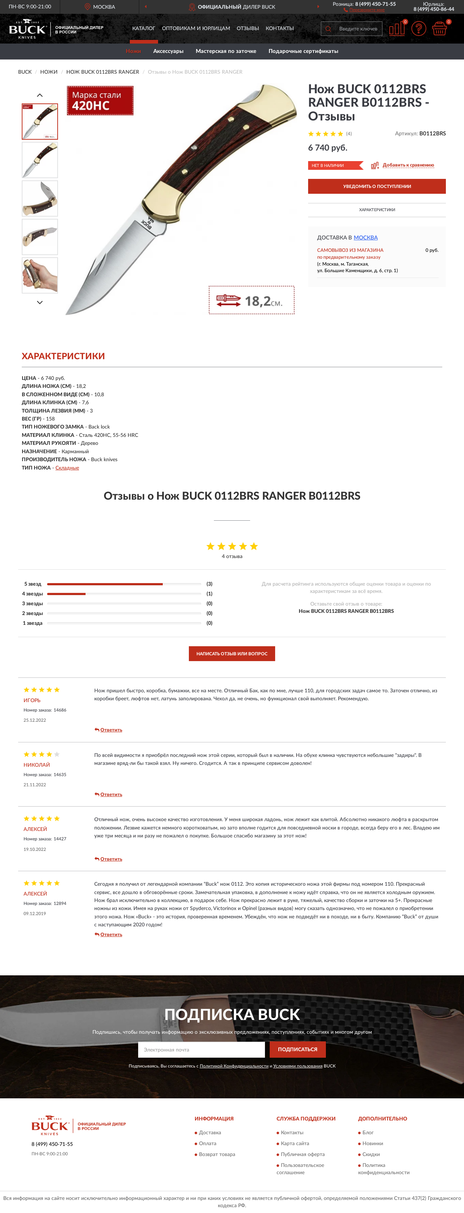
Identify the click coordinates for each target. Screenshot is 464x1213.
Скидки (371, 1154)
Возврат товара (217, 1154)
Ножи (133, 51)
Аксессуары (168, 51)
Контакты (280, 28)
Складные (67, 468)
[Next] (40, 302)
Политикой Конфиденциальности (234, 1066)
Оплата (207, 1144)
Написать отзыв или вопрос (232, 654)
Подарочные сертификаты (303, 51)
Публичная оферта (303, 1154)
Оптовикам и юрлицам (196, 28)
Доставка (210, 1133)
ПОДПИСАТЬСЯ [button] (298, 1049)
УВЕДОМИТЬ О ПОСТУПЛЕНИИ (377, 186)
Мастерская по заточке (226, 51)
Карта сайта (295, 1144)
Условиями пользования (298, 1066)
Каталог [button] (144, 28)
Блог (368, 1133)
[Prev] (40, 95)
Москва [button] (366, 238)
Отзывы (248, 28)
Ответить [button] (108, 730)
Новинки (372, 1144)
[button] (364, 9)
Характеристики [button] (377, 210)
